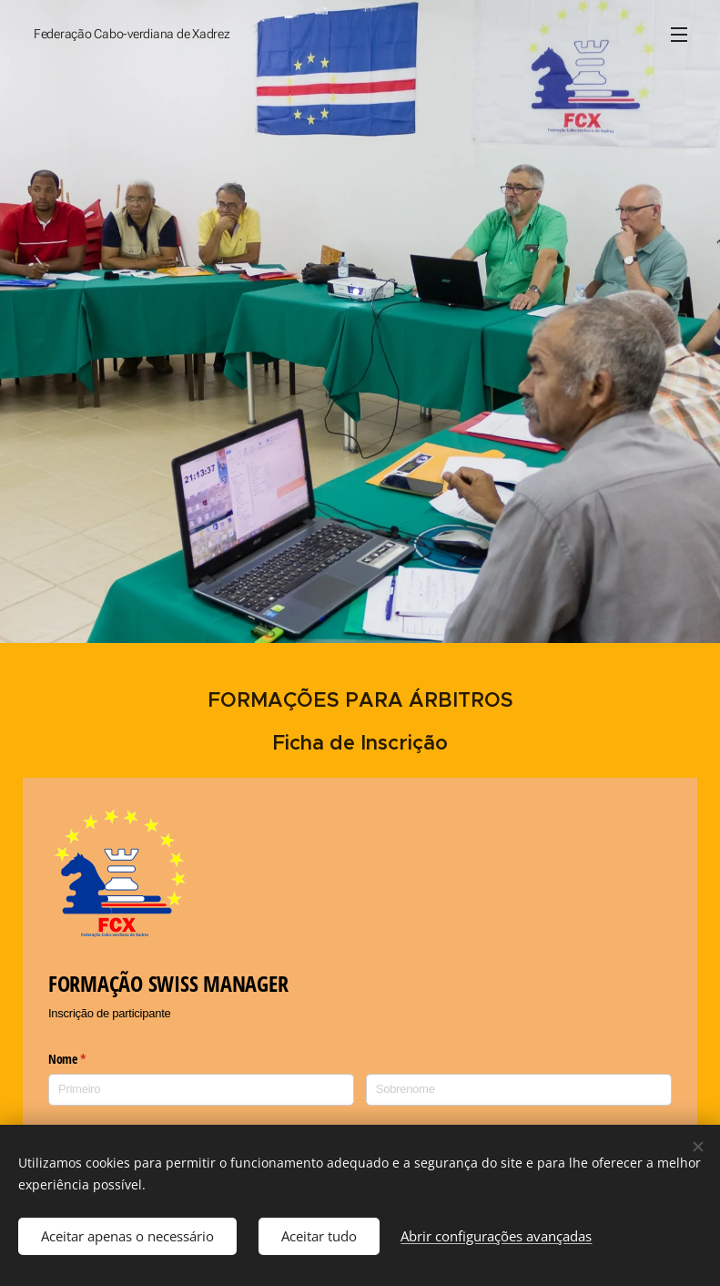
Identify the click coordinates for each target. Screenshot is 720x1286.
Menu (679, 35)
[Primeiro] (201, 1090)
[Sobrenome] (519, 1090)
